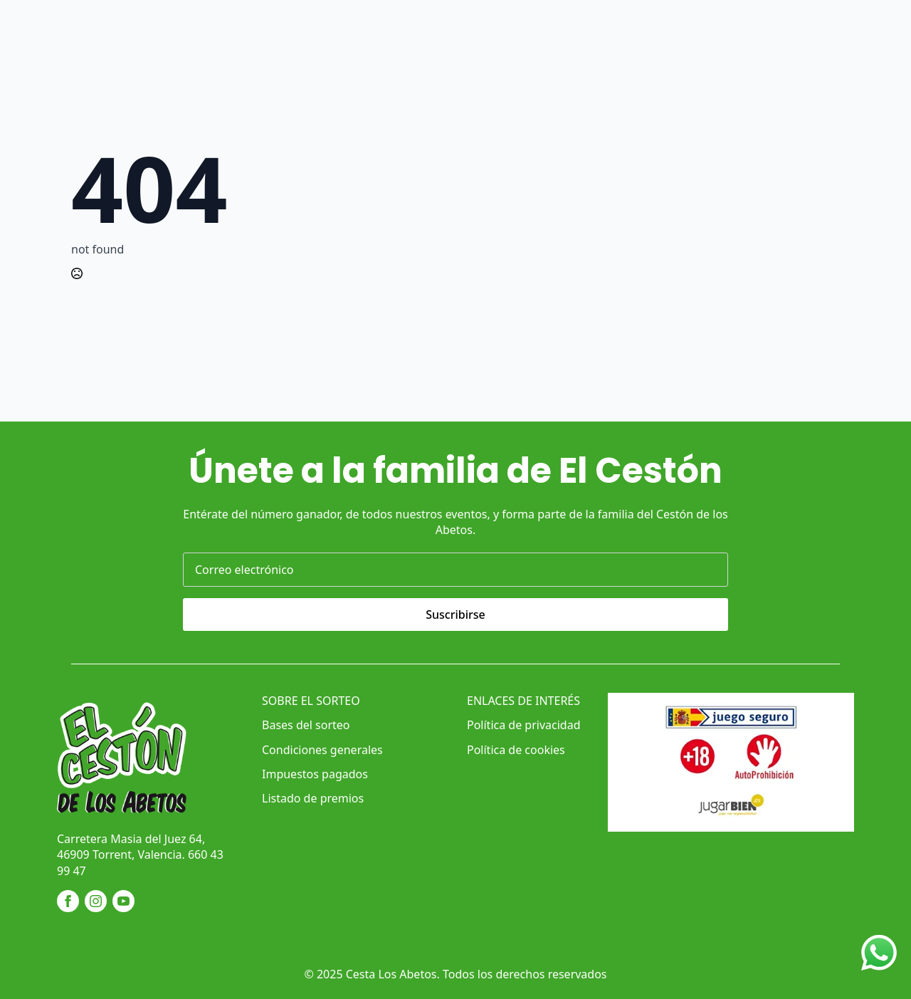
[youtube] (123, 901)
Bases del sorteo (305, 725)
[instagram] (96, 901)
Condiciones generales (322, 750)
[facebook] (68, 901)
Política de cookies (516, 750)
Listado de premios (313, 798)
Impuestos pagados (315, 774)
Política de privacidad (524, 725)
